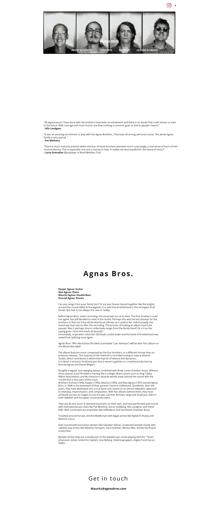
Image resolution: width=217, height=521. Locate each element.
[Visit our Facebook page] (175, 5)
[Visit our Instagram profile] (169, 5)
